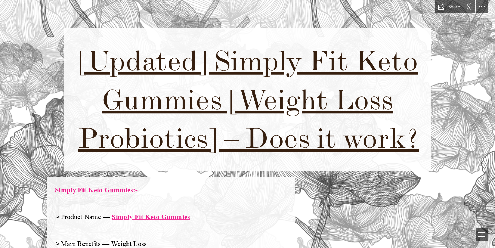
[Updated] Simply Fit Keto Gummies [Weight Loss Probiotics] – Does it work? (248, 99)
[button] (449, 6)
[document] (247, 124)
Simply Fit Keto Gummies (94, 190)
